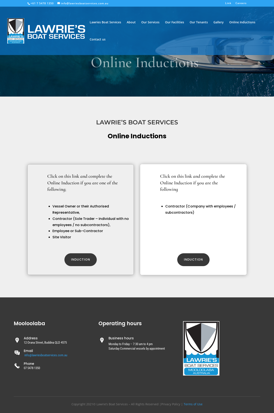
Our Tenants (199, 22)
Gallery (218, 22)
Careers (241, 3)
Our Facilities (174, 22)
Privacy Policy (170, 404)
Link (228, 3)
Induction (80, 259)
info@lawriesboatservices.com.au (45, 355)
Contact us (98, 39)
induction (193, 259)
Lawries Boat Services (105, 22)
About (131, 22)
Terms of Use (193, 404)
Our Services (150, 22)
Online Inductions (242, 22)
